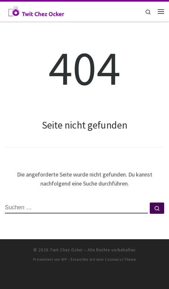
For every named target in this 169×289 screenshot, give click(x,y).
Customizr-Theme (120, 259)
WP (64, 259)
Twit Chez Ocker (66, 250)
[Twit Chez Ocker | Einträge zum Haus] (36, 10)
